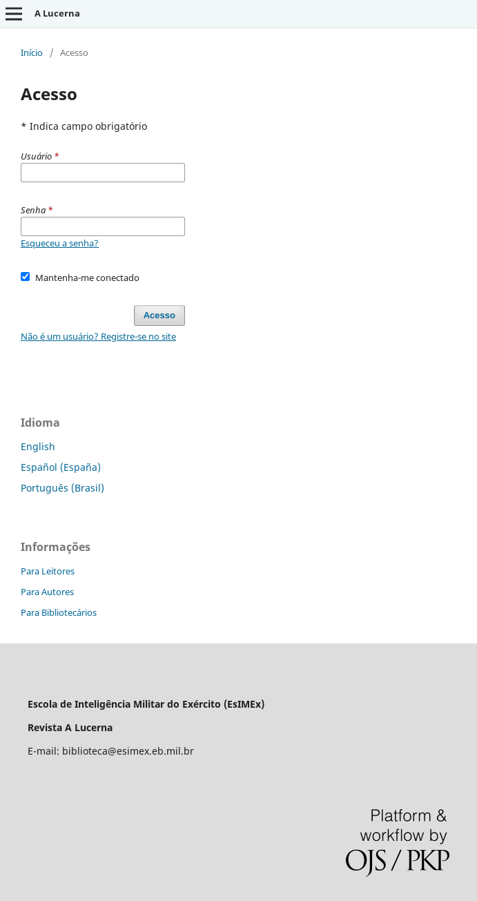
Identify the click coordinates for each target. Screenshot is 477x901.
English (38, 446)
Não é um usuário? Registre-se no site (98, 336)
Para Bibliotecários (59, 612)
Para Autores (47, 591)
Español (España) (61, 467)
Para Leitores (48, 571)
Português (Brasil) (62, 487)
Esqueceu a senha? (60, 243)
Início (32, 52)
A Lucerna (57, 13)
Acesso (159, 315)
